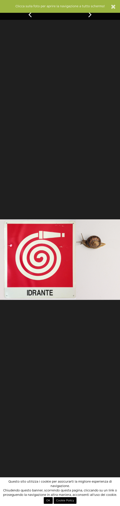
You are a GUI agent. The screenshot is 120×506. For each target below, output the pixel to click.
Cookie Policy (65, 500)
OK (48, 500)
